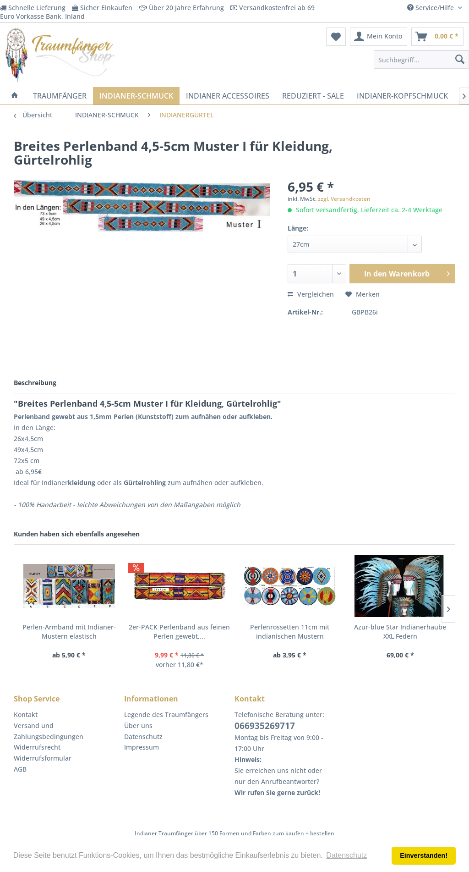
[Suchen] (460, 59)
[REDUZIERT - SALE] (313, 96)
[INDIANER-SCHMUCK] (136, 96)
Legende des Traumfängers (166, 714)
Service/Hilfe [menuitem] (431, 7)
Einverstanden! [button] (423, 855)
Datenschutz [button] (346, 855)
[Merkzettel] (336, 37)
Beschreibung (35, 382)
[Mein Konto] (378, 37)
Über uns (138, 725)
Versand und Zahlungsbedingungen (48, 731)
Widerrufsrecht (37, 747)
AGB (20, 769)
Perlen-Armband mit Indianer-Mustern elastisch (69, 631)
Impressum (141, 747)
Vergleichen (311, 294)
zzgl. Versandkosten (344, 199)
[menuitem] (336, 37)
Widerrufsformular (42, 758)
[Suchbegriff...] (421, 59)
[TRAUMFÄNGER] (60, 96)
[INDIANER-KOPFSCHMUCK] (402, 96)
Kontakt (26, 714)
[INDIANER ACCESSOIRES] (228, 96)
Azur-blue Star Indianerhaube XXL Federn (400, 631)
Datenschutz (143, 736)
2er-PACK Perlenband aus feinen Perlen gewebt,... (179, 631)
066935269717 (264, 726)
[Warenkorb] (437, 37)
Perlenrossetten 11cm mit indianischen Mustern (289, 631)
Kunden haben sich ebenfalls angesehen (77, 534)
